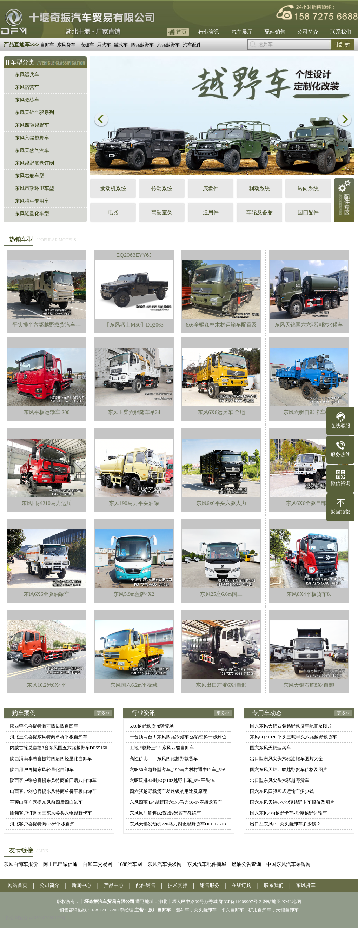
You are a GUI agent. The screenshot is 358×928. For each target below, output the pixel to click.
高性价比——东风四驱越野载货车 (164, 758)
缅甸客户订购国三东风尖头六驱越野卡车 (51, 813)
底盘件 (211, 188)
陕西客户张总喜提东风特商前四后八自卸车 (53, 780)
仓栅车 (87, 44)
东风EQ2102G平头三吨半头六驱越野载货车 (293, 736)
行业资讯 (208, 32)
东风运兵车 (27, 74)
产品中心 (114, 885)
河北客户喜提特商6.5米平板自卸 (42, 824)
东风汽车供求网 (164, 864)
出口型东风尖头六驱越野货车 (279, 780)
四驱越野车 (142, 44)
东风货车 (66, 44)
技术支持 (177, 885)
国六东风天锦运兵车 (270, 747)
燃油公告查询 (246, 864)
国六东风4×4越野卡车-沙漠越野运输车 (288, 813)
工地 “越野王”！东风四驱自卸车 (162, 747)
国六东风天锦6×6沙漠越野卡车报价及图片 (292, 802)
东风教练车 (27, 100)
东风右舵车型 (29, 175)
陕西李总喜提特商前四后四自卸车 (44, 726)
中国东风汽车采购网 (288, 864)
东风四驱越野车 (32, 125)
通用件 (211, 212)
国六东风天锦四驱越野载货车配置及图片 (291, 726)
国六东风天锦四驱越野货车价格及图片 (288, 769)
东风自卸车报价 (21, 864)
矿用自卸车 (259, 910)
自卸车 (47, 44)
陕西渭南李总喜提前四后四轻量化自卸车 (51, 758)
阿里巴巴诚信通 (60, 864)
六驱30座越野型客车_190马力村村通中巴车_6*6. (178, 769)
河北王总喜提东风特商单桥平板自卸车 (48, 736)
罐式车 (121, 44)
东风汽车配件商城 (206, 864)
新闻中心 (81, 885)
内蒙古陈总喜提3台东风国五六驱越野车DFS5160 (58, 747)
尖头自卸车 (205, 910)
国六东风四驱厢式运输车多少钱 (282, 791)
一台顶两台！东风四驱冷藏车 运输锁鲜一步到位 (178, 736)
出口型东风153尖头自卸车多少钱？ (285, 824)
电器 (113, 212)
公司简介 (307, 32)
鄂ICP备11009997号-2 (240, 901)
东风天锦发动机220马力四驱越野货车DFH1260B (178, 824)
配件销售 (274, 32)
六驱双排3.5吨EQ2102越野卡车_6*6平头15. (173, 780)
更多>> (103, 713)
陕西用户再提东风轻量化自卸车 (42, 769)
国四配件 (308, 212)
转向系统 (308, 188)
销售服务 (209, 885)
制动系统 (259, 188)
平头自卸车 (232, 910)
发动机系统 (113, 188)
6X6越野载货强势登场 (152, 726)
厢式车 (104, 44)
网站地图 (272, 901)
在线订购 (241, 885)
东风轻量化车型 (32, 213)
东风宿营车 (27, 87)
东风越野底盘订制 (34, 163)
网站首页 (17, 885)
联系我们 (340, 32)
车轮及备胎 (259, 212)
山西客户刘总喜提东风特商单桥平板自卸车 (53, 791)
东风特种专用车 (32, 201)
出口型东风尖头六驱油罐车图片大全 (286, 758)
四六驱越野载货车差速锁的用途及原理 (168, 791)
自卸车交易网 (97, 864)
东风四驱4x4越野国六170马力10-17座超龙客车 (176, 802)
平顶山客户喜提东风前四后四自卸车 (46, 802)
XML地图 (291, 901)
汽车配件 (192, 44)
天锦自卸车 (287, 910)
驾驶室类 (161, 212)
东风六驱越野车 (32, 137)
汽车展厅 (241, 32)
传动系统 (161, 188)
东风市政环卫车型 (34, 188)
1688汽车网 (130, 864)
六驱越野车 (168, 44)
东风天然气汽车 (32, 150)
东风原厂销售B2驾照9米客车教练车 (165, 813)
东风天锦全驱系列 (34, 112)
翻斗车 (182, 910)
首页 (181, 32)
